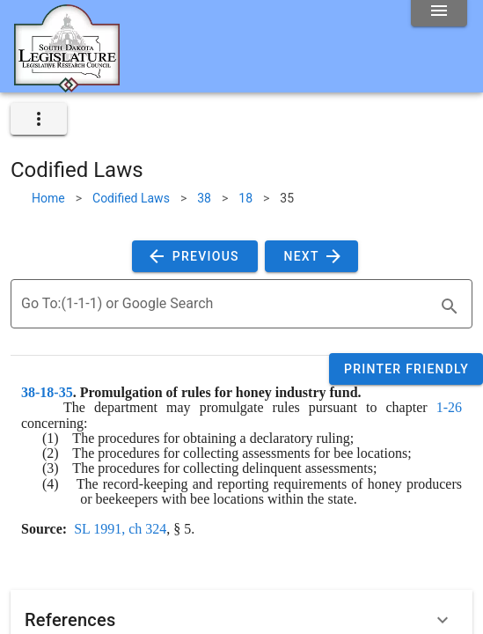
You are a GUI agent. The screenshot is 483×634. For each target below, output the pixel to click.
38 (204, 198)
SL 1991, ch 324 (120, 528)
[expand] (39, 119)
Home (48, 198)
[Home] (67, 85)
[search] (449, 306)
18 (245, 198)
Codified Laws (131, 198)
